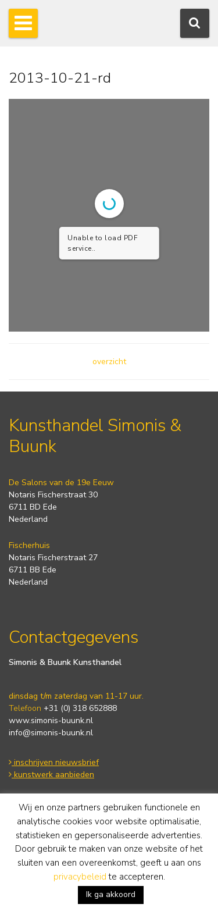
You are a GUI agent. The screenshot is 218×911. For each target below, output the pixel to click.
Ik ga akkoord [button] (110, 894)
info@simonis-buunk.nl (51, 732)
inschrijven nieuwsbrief (54, 762)
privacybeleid (79, 876)
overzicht (109, 361)
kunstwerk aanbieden (51, 774)
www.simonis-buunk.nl (51, 720)
